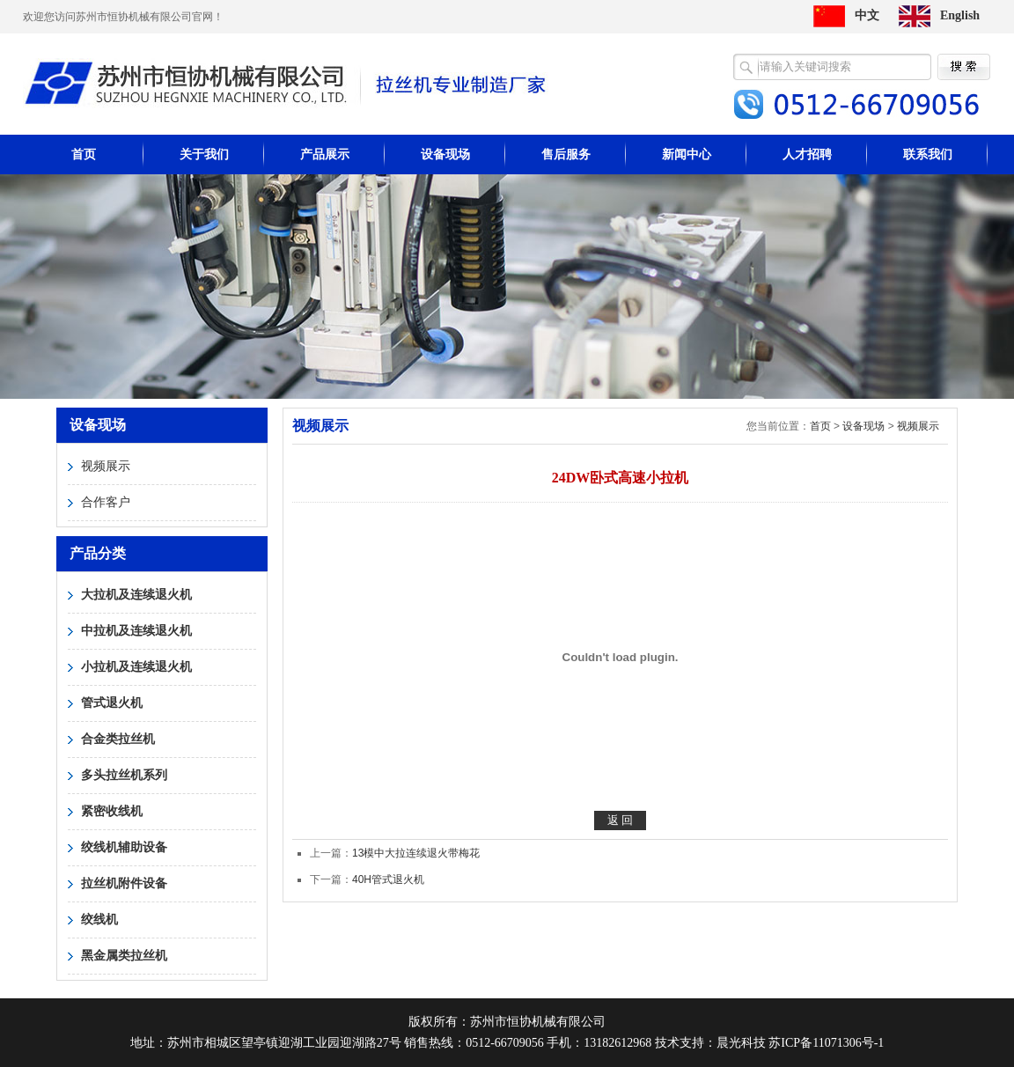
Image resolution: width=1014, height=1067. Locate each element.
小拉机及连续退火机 (136, 666)
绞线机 (99, 919)
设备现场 (445, 154)
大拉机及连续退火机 (136, 594)
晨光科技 (741, 1042)
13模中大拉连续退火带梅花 (416, 853)
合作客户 (105, 502)
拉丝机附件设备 (124, 883)
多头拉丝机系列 (124, 775)
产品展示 (324, 154)
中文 (867, 15)
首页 (83, 154)
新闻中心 (686, 154)
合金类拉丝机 (118, 739)
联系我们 (927, 154)
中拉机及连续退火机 (136, 630)
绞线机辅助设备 (124, 847)
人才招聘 (807, 154)
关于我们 (204, 154)
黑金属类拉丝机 (124, 955)
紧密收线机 (112, 811)
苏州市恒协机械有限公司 (285, 83)
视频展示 (105, 466)
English (960, 15)
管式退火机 (112, 703)
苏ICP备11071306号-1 (826, 1042)
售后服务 (566, 154)
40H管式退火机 (388, 879)
